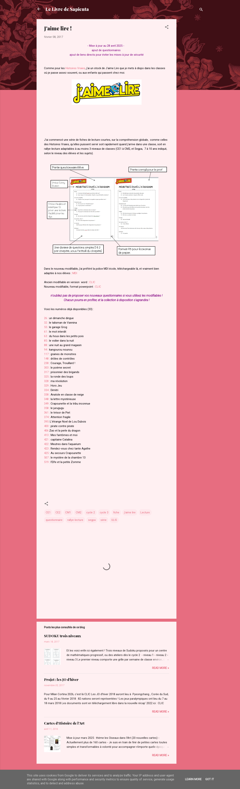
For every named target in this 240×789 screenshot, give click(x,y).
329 (46, 385)
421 (46, 439)
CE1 (48, 512)
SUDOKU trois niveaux (62, 636)
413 (46, 435)
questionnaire (54, 520)
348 (46, 399)
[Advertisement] (191, 75)
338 (46, 394)
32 (45, 322)
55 (45, 327)
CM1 (68, 512)
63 (45, 336)
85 (45, 340)
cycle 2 (90, 512)
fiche (116, 512)
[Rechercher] (201, 10)
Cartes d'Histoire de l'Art (64, 723)
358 (46, 408)
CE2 (58, 512)
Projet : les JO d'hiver (61, 679)
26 (45, 318)
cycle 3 (104, 512)
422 (46, 444)
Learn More (193, 779)
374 (46, 417)
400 (46, 426)
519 (46, 462)
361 (46, 412)
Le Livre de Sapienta (67, 9)
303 (46, 367)
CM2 (78, 512)
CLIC (92, 282)
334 (46, 390)
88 (45, 345)
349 (46, 403)
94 (45, 349)
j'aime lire (130, 512)
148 (46, 358)
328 (46, 381)
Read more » (160, 668)
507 (46, 457)
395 (46, 421)
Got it (209, 779)
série (103, 520)
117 (46, 354)
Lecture (145, 512)
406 (46, 430)
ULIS (114, 520)
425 (46, 453)
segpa (92, 520)
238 (46, 363)
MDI (74, 273)
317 (46, 372)
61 (45, 331)
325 (46, 376)
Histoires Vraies (75, 68)
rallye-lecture (75, 520)
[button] (166, 28)
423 (46, 448)
